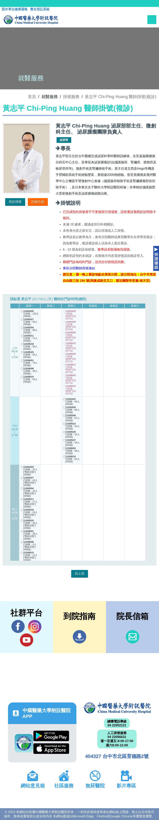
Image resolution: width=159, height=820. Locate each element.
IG (34, 626)
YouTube (26, 639)
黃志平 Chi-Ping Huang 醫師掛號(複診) (120, 96)
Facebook (18, 626)
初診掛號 (15, 201)
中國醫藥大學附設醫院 (117, 708)
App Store (51, 748)
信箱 (132, 636)
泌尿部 (64, 139)
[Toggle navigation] (151, 19)
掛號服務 (71, 96)
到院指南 (79, 636)
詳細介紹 (37, 201)
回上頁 (79, 573)
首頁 (32, 96)
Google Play (51, 735)
